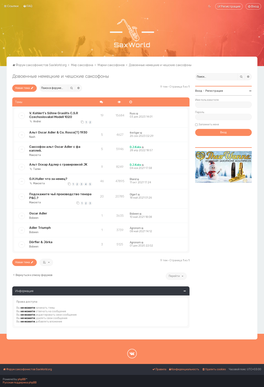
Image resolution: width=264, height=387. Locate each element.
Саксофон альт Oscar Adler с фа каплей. (54, 148)
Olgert (133, 194)
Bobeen (33, 218)
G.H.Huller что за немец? (48, 179)
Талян (37, 169)
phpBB (22, 379)
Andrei (37, 121)
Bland (133, 179)
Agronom (135, 228)
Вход (198, 91)
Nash (32, 137)
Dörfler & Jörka (40, 242)
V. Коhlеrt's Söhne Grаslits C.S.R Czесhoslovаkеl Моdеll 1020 (53, 115)
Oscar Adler (38, 213)
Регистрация (214, 91)
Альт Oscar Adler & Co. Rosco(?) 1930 (58, 132)
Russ (133, 113)
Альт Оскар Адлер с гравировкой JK (58, 164)
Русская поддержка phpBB (20, 382)
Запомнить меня (209, 124)
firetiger (135, 132)
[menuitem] (27, 6)
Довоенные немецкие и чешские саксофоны (60, 76)
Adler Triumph (40, 228)
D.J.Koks (135, 147)
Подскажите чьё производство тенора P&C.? (60, 196)
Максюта (35, 155)
